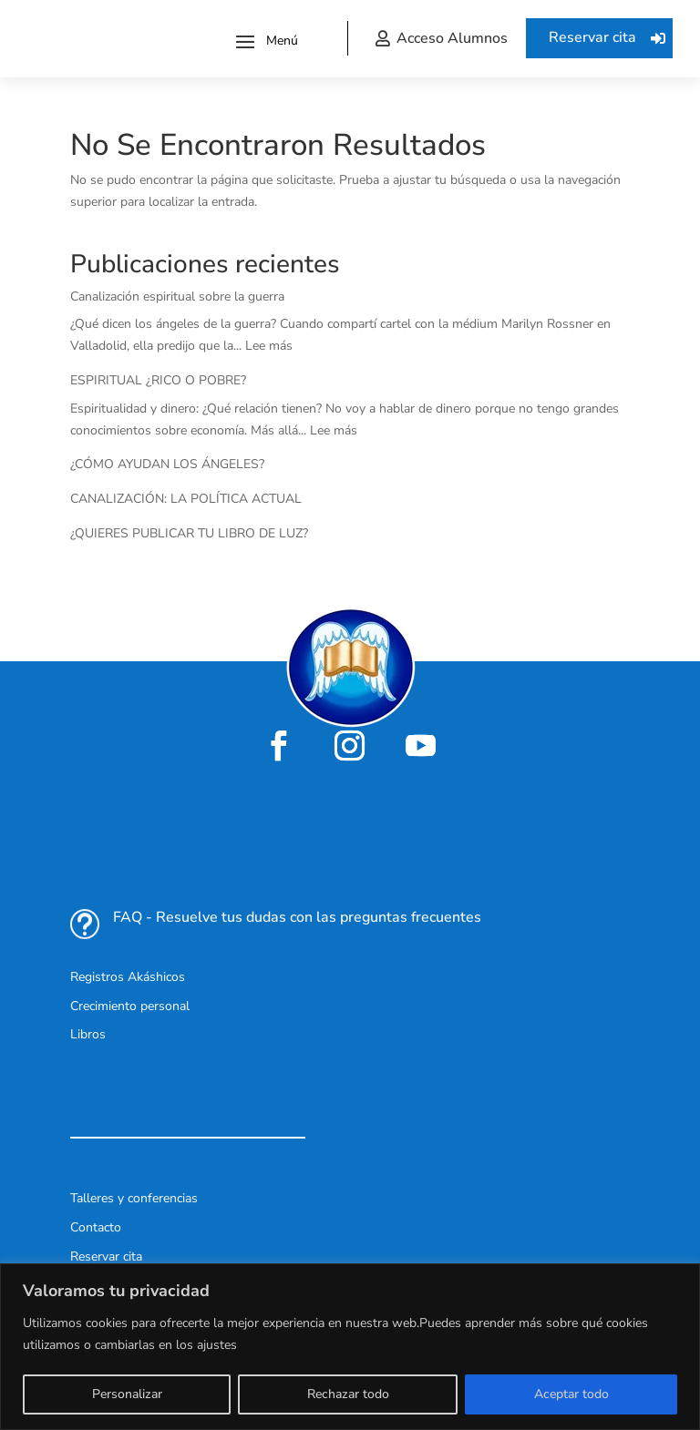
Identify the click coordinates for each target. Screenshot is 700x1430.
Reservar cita (592, 37)
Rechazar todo (348, 1394)
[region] (350, 1346)
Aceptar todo (571, 1394)
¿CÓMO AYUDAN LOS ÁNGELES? (167, 464)
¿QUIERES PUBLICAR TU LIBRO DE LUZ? (189, 533)
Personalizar (127, 1394)
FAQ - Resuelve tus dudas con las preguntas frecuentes (297, 917)
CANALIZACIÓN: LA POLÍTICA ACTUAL (186, 498)
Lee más (269, 345)
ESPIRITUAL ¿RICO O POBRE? (158, 380)
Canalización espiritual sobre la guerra (177, 296)
